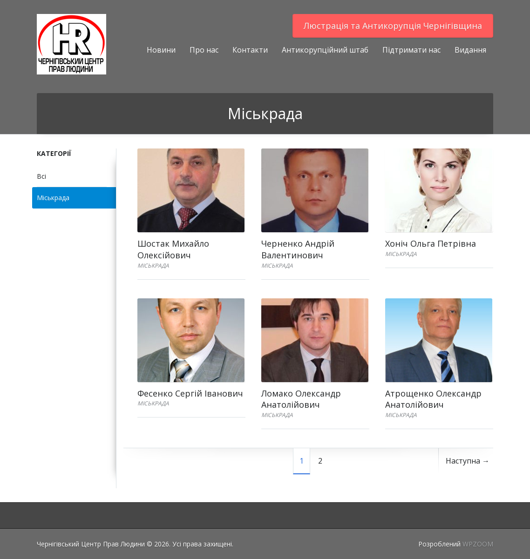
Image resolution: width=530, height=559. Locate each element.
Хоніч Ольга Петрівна (430, 243)
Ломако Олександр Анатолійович (301, 399)
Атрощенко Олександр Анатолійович (433, 399)
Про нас (204, 50)
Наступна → (467, 461)
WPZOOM (477, 543)
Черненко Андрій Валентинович (297, 249)
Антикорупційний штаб (325, 50)
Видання (470, 50)
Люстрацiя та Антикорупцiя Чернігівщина (393, 25)
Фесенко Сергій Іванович (190, 393)
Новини (161, 50)
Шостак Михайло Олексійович (173, 249)
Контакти (250, 50)
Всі (41, 176)
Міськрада (53, 197)
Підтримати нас (411, 50)
